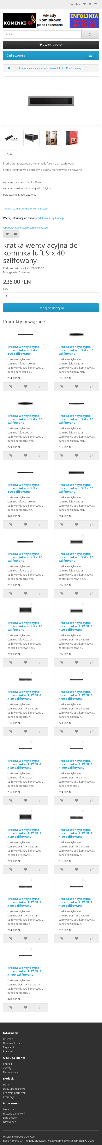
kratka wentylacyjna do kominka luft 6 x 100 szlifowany (23, 350)
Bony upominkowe (14, 1089)
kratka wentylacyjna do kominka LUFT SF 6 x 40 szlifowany (24, 695)
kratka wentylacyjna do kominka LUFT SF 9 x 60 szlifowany (24, 902)
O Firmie (8, 1039)
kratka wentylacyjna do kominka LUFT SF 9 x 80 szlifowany (75, 902)
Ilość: (6, 289)
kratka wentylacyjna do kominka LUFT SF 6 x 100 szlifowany (75, 764)
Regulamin (9, 1047)
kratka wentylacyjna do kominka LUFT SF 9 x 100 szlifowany (24, 971)
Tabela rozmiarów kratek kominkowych (26, 208)
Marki (6, 1084)
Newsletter (9, 1122)
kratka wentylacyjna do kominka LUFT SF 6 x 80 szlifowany (24, 764)
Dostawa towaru (12, 1043)
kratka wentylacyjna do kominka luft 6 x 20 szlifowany (76, 557)
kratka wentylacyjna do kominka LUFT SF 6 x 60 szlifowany (75, 695)
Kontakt (7, 1064)
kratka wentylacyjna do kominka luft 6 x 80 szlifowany (76, 419)
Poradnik (8, 1051)
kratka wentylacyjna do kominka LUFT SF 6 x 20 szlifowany (75, 626)
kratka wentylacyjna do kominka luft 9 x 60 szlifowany (76, 488)
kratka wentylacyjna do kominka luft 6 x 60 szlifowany (24, 419)
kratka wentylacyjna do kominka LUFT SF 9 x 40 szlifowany (75, 833)
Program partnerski (14, 1093)
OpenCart (29, 1136)
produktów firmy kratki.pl (49, 218)
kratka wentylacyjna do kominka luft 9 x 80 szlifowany (24, 557)
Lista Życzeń (10, 1118)
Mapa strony (10, 1072)
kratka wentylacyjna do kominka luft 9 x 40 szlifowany (50, 68)
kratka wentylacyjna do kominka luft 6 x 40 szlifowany (76, 350)
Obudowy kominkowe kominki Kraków (25, 227)
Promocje (8, 1097)
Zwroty (7, 1068)
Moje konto (9, 1109)
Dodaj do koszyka (51, 308)
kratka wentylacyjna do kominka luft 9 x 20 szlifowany (24, 626)
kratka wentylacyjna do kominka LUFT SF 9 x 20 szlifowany (24, 833)
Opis (9, 154)
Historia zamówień (14, 1113)
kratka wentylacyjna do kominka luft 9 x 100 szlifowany (23, 488)
